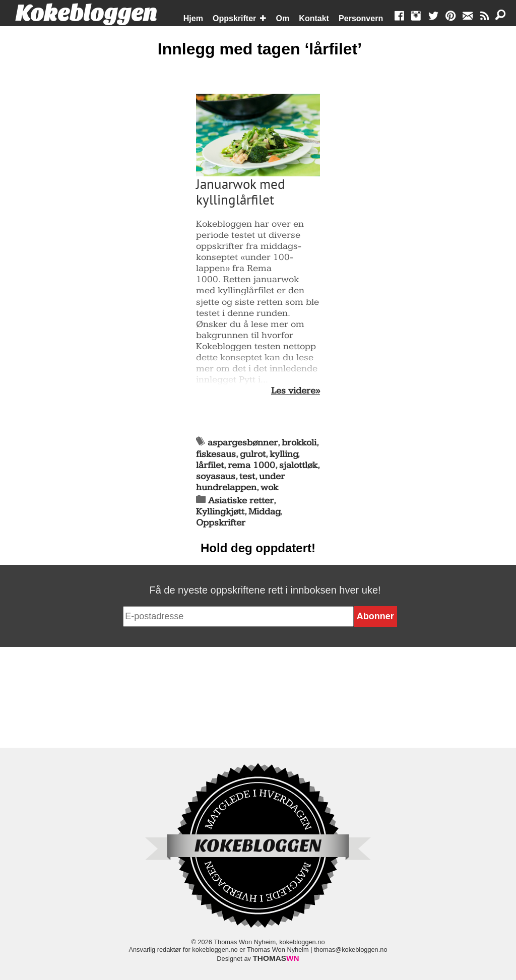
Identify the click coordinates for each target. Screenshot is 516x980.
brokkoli (299, 442)
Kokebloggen (86, 14)
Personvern (361, 18)
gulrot (253, 454)
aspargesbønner (243, 442)
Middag (264, 511)
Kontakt (314, 18)
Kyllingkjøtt (220, 511)
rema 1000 (251, 465)
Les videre (293, 391)
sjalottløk (298, 465)
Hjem (193, 18)
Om (283, 18)
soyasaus (215, 476)
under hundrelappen (240, 482)
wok (269, 487)
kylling (284, 454)
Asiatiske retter (241, 500)
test (247, 476)
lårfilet (210, 465)
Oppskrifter (234, 18)
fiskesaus (216, 454)
